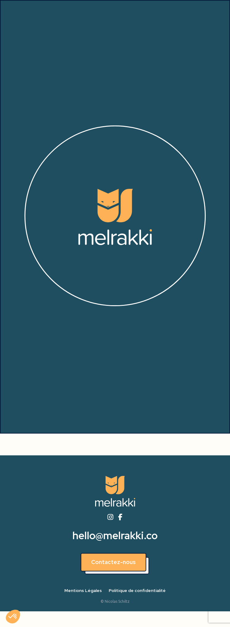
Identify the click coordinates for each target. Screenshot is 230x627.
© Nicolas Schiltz (115, 601)
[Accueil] (115, 491)
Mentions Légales (83, 590)
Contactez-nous (113, 562)
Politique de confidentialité (137, 590)
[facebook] (120, 517)
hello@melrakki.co (115, 535)
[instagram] (110, 517)
